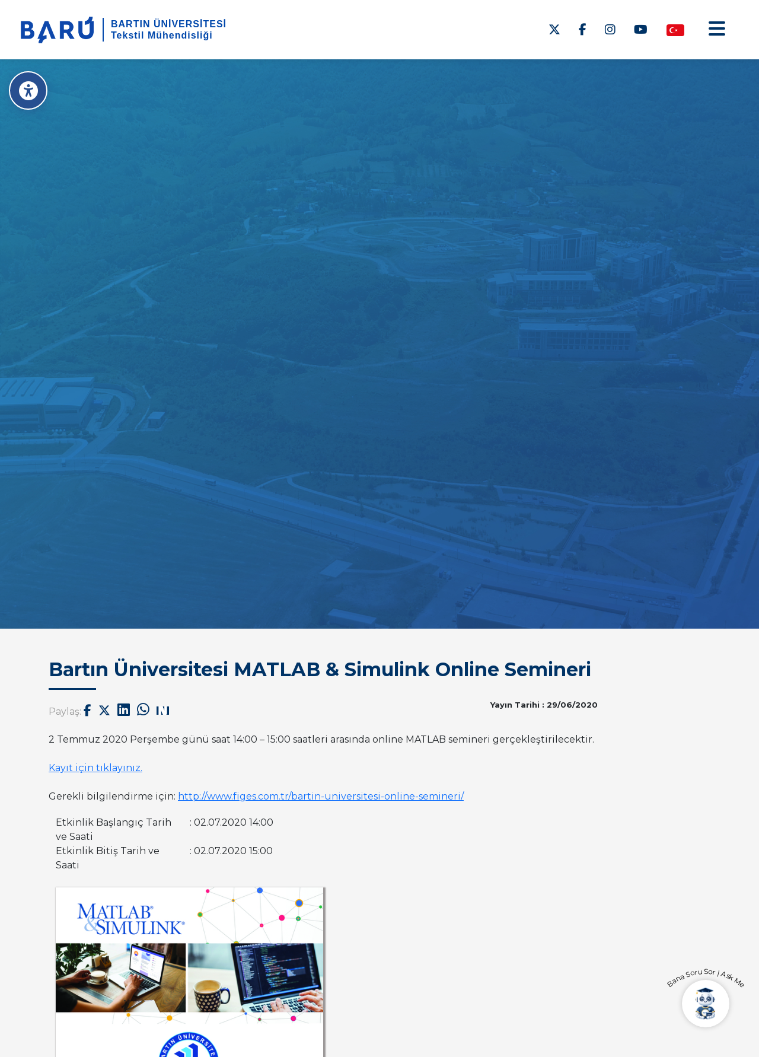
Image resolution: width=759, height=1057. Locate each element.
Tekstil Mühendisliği (162, 35)
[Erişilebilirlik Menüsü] (28, 90)
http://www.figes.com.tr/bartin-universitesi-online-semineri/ (321, 796)
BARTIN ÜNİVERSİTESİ (169, 24)
